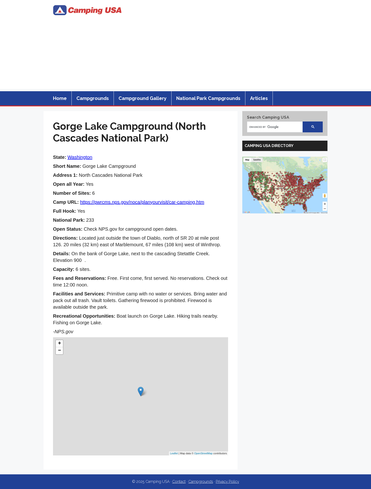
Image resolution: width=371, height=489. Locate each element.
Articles (259, 98)
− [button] (59, 350)
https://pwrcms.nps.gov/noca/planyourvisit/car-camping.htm (142, 202)
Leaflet (174, 453)
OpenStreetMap (203, 453)
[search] (272, 127)
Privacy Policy (227, 481)
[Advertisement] (185, 56)
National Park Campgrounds (208, 98)
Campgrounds (92, 98)
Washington (79, 157)
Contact (179, 481)
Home (60, 98)
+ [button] (59, 343)
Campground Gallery (143, 98)
